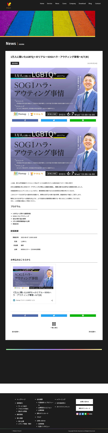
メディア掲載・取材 (24, 424)
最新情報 (15, 66)
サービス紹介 (22, 406)
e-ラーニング (61, 399)
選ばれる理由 (22, 411)
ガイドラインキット (63, 407)
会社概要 (40, 399)
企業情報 (41, 410)
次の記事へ (92, 335)
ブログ (39, 417)
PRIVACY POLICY (17, 431)
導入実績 (20, 418)
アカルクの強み (23, 409)
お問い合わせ (41, 421)
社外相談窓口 (61, 403)
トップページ (21, 399)
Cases (64, 4)
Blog (90, 4)
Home (42, 4)
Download (82, 4)
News (57, 4)
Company (72, 4)
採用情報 (41, 424)
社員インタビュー (44, 426)
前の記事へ (15, 335)
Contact (98, 4)
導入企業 (21, 421)
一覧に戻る (54, 328)
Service (49, 4)
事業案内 (20, 403)
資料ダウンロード (42, 413)
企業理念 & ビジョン (45, 407)
